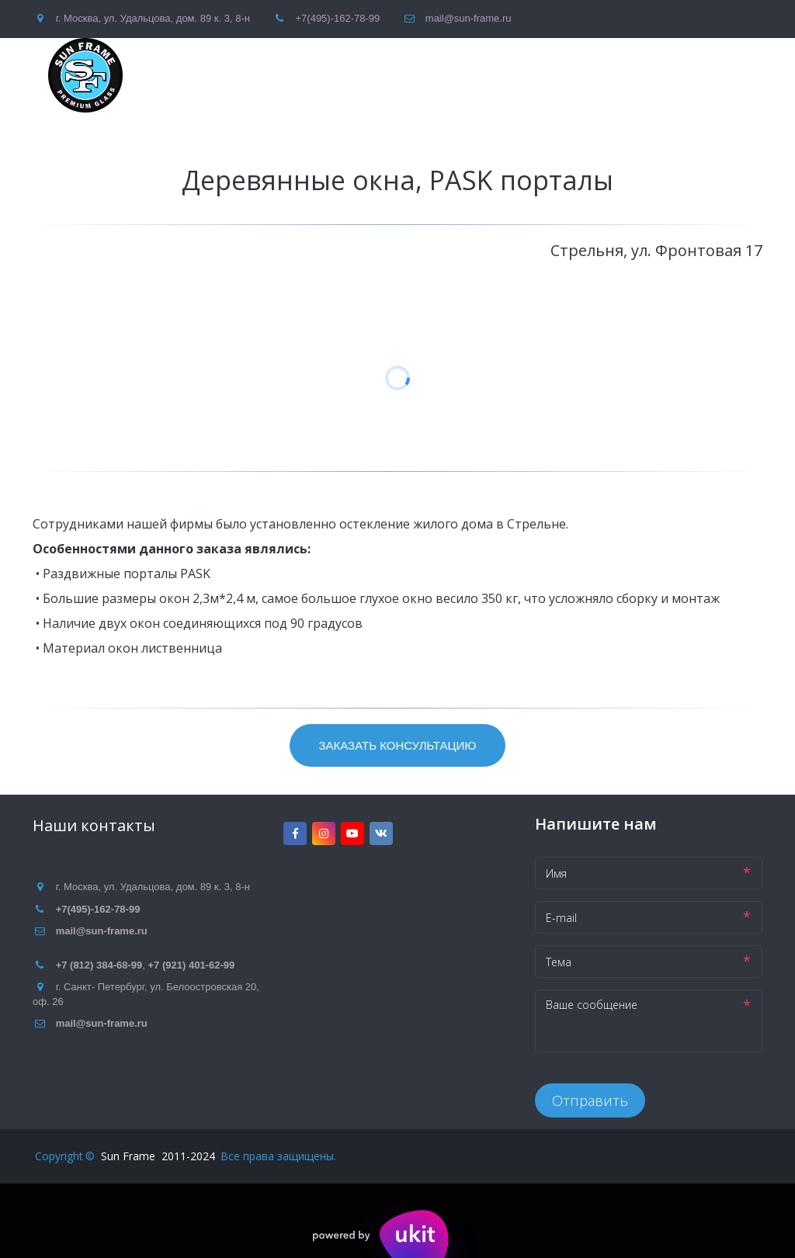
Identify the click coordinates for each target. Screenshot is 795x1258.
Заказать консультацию (397, 745)
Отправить (590, 1100)
